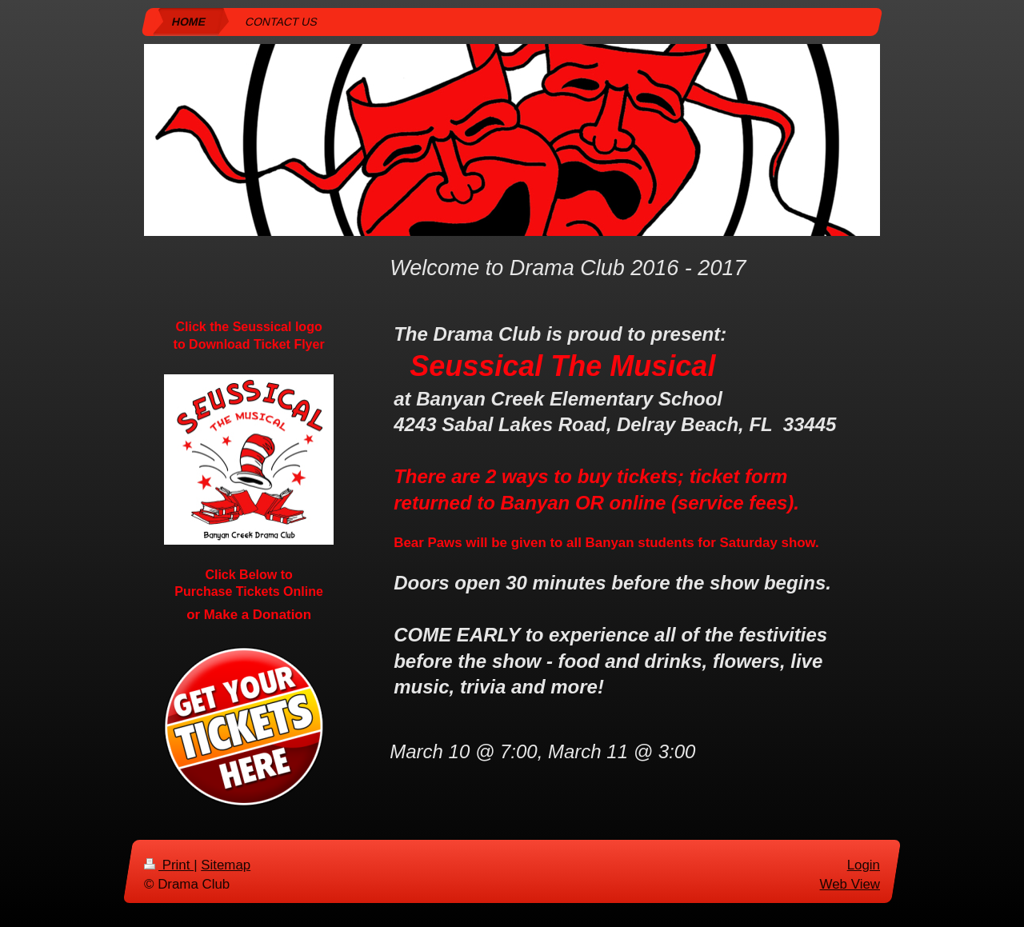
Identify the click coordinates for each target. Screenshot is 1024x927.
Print (169, 865)
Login (863, 865)
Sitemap (225, 865)
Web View (850, 883)
